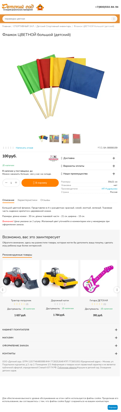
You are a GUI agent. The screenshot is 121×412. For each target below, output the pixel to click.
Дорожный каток (60, 300)
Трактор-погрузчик (21, 300)
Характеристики (27, 200)
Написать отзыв (24, 148)
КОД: (100, 147)
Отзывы (45, 200)
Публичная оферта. (67, 367)
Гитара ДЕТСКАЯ (99, 300)
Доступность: (14, 308)
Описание (8, 200)
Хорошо (112, 407)
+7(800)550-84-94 (106, 7)
